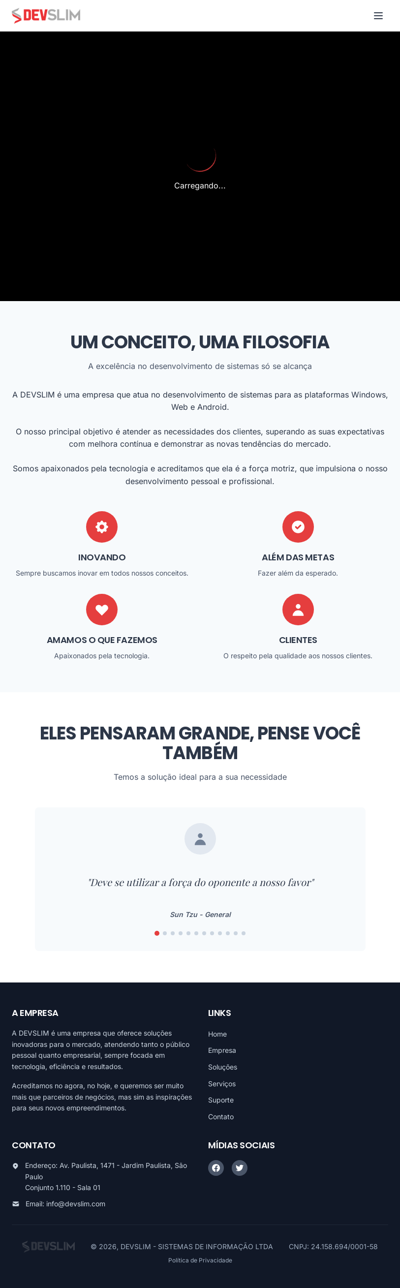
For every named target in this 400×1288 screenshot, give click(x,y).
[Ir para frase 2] (165, 933)
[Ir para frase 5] (188, 933)
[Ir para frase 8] (212, 933)
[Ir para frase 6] (196, 933)
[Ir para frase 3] (173, 933)
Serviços (222, 1083)
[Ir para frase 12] (244, 933)
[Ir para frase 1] (156, 933)
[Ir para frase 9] (220, 933)
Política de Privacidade (200, 1260)
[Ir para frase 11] (236, 933)
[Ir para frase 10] (228, 933)
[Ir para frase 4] (181, 933)
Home (217, 1034)
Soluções (222, 1067)
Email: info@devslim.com (65, 1203)
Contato (221, 1116)
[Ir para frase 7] (204, 933)
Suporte (221, 1100)
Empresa (222, 1050)
